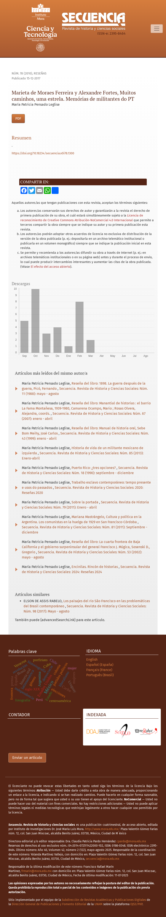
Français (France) (99, 670)
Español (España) (99, 665)
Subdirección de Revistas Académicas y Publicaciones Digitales (104, 900)
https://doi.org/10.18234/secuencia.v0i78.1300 (43, 153)
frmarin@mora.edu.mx (36, 871)
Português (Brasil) (100, 675)
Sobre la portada (85, 502)
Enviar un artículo (27, 757)
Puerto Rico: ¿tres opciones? (94, 468)
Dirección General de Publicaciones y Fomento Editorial (49, 904)
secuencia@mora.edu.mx (102, 859)
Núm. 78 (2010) (22, 73)
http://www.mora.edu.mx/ (102, 829)
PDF (18, 118)
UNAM (98, 904)
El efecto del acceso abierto (50, 267)
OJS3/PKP (136, 904)
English (91, 659)
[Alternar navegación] (157, 28)
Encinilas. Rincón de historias (95, 567)
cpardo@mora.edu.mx (131, 841)
